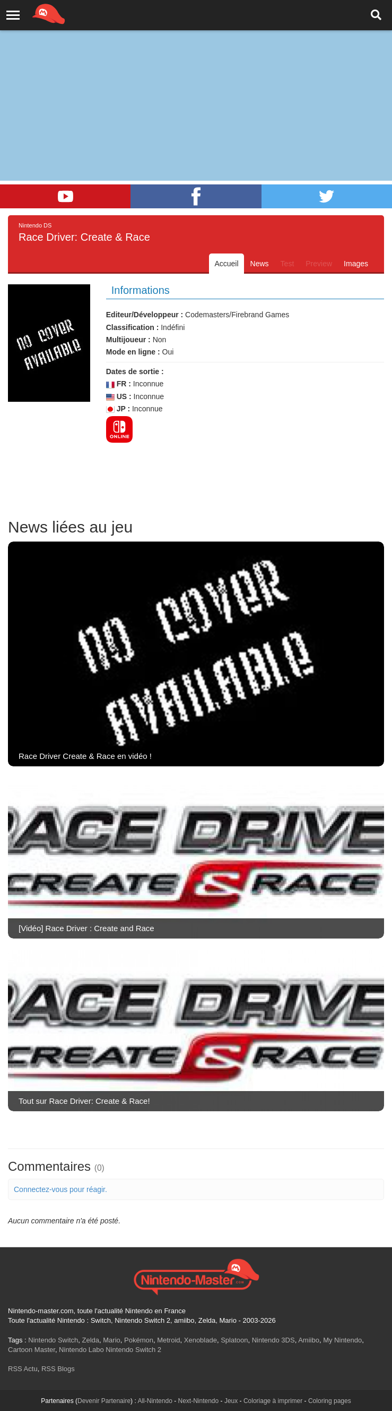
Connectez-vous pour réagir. (60, 1189)
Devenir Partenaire (103, 1401)
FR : (118, 383)
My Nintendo (342, 1340)
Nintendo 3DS (273, 1340)
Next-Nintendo (198, 1401)
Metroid (168, 1340)
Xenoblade (200, 1340)
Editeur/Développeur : (144, 314)
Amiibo (308, 1340)
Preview (319, 263)
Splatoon (234, 1340)
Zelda (90, 1340)
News (259, 263)
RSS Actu (23, 1369)
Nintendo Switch (53, 1340)
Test (287, 263)
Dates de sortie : (135, 371)
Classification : (132, 327)
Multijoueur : (128, 339)
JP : (118, 408)
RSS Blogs (58, 1369)
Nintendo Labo (81, 1350)
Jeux (231, 1401)
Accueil (226, 263)
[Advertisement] (196, 79)
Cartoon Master (31, 1350)
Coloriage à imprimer (272, 1401)
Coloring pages (329, 1401)
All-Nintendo (154, 1401)
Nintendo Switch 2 (133, 1350)
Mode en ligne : (133, 352)
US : (119, 396)
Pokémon (138, 1340)
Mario (111, 1340)
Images (356, 263)
